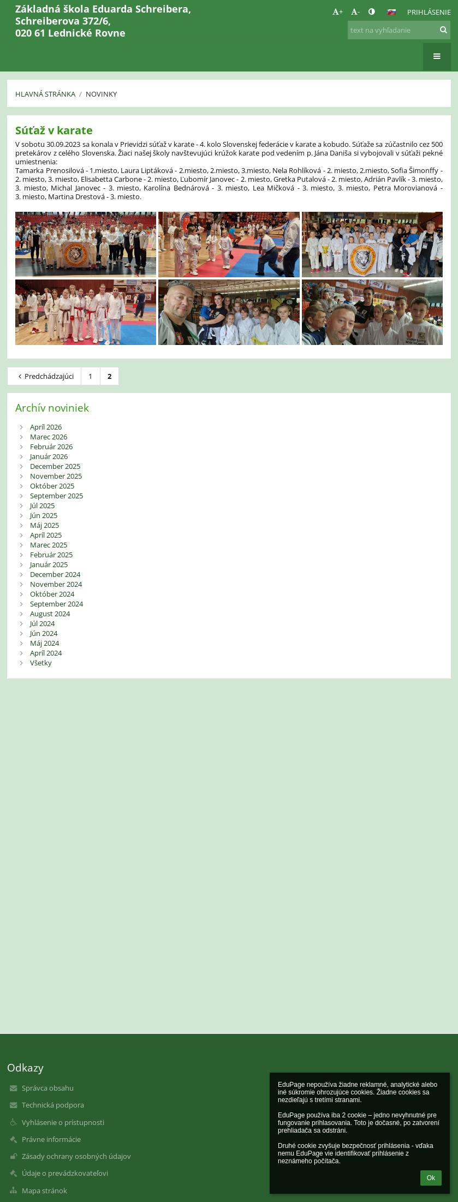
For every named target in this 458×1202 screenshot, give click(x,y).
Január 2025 (49, 564)
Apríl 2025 (46, 535)
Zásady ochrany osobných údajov (76, 1156)
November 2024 (56, 584)
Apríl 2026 (46, 427)
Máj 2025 (44, 525)
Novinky (101, 94)
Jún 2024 (43, 633)
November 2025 (56, 476)
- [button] (355, 11)
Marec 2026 (48, 437)
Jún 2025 (43, 515)
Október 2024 (52, 594)
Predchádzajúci (44, 376)
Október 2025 (52, 486)
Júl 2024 (42, 623)
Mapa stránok (44, 1190)
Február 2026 (51, 446)
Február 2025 (51, 555)
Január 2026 (49, 456)
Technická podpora (53, 1105)
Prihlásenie (429, 12)
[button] (391, 12)
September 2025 (56, 496)
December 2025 (55, 466)
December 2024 (55, 574)
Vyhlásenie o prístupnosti (63, 1122)
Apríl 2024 (46, 653)
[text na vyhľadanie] (399, 30)
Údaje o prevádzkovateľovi (65, 1173)
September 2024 (56, 604)
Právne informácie (51, 1139)
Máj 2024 (44, 643)
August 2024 (50, 613)
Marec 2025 (48, 545)
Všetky (41, 663)
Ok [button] (431, 1178)
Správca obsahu (48, 1088)
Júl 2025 (42, 505)
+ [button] (337, 11)
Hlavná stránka (45, 94)
